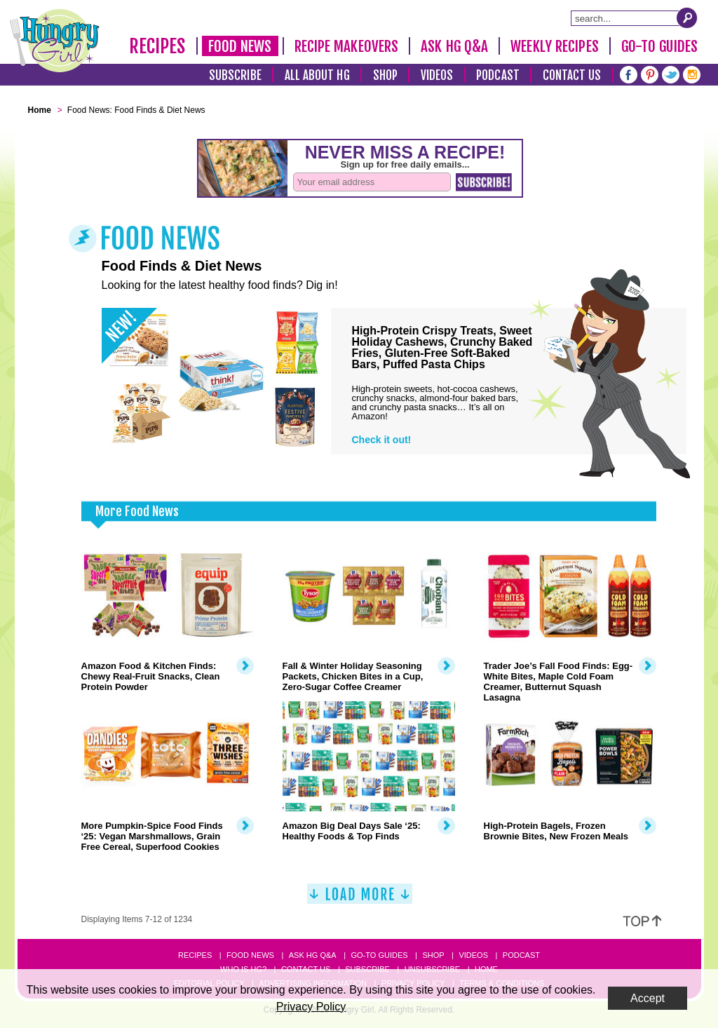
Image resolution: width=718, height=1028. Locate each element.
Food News (240, 46)
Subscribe (235, 75)
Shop (385, 75)
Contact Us (572, 75)
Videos (437, 75)
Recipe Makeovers (346, 46)
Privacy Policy (311, 1007)
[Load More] (359, 899)
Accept (647, 998)
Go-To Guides (659, 46)
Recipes (157, 46)
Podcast (498, 75)
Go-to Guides (379, 955)
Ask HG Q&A (454, 46)
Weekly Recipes (554, 46)
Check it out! (382, 439)
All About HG (317, 75)
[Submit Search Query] (687, 17)
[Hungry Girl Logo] (55, 40)
